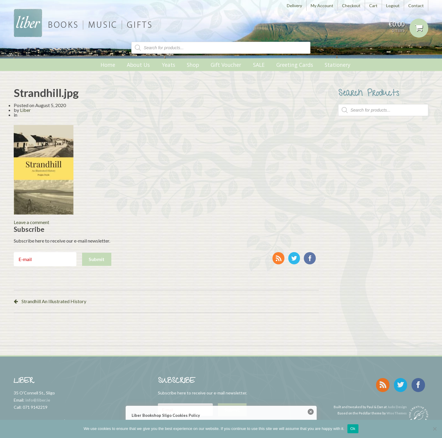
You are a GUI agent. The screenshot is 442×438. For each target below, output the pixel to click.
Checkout (351, 5)
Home (108, 64)
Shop (193, 64)
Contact (416, 5)
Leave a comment (31, 222)
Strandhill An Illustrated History (53, 301)
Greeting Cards (294, 64)
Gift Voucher (226, 64)
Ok (352, 428)
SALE (259, 64)
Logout (393, 5)
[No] (435, 429)
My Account (322, 5)
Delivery (294, 5)
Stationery (337, 64)
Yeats (168, 64)
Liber (25, 110)
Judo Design (397, 403)
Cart (373, 5)
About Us (138, 64)
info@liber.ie (37, 399)
